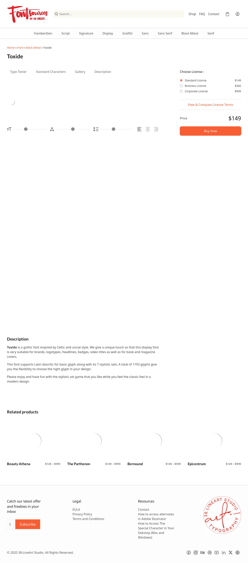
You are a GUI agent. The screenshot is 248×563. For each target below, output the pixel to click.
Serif (211, 33)
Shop (192, 14)
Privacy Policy (82, 514)
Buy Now (210, 131)
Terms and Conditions (88, 519)
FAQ (202, 14)
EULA (76, 509)
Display (107, 33)
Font (20, 47)
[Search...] (121, 14)
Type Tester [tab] (18, 72)
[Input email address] (10, 524)
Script (65, 33)
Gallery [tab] (80, 72)
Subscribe (28, 524)
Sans (145, 33)
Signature (86, 33)
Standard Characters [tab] (51, 72)
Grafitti (127, 33)
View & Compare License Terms (210, 105)
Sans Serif (165, 33)
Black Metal (190, 33)
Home (11, 47)
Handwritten (43, 33)
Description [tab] (103, 72)
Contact (213, 14)
